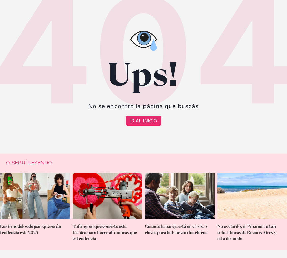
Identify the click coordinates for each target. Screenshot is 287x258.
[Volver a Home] (143, 121)
